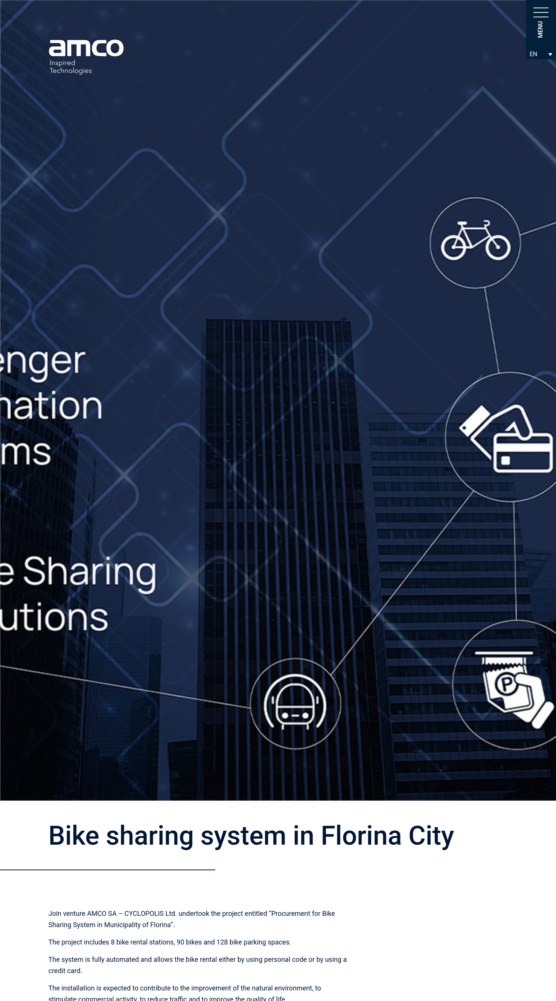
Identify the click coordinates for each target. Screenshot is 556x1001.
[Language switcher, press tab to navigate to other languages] (541, 54)
